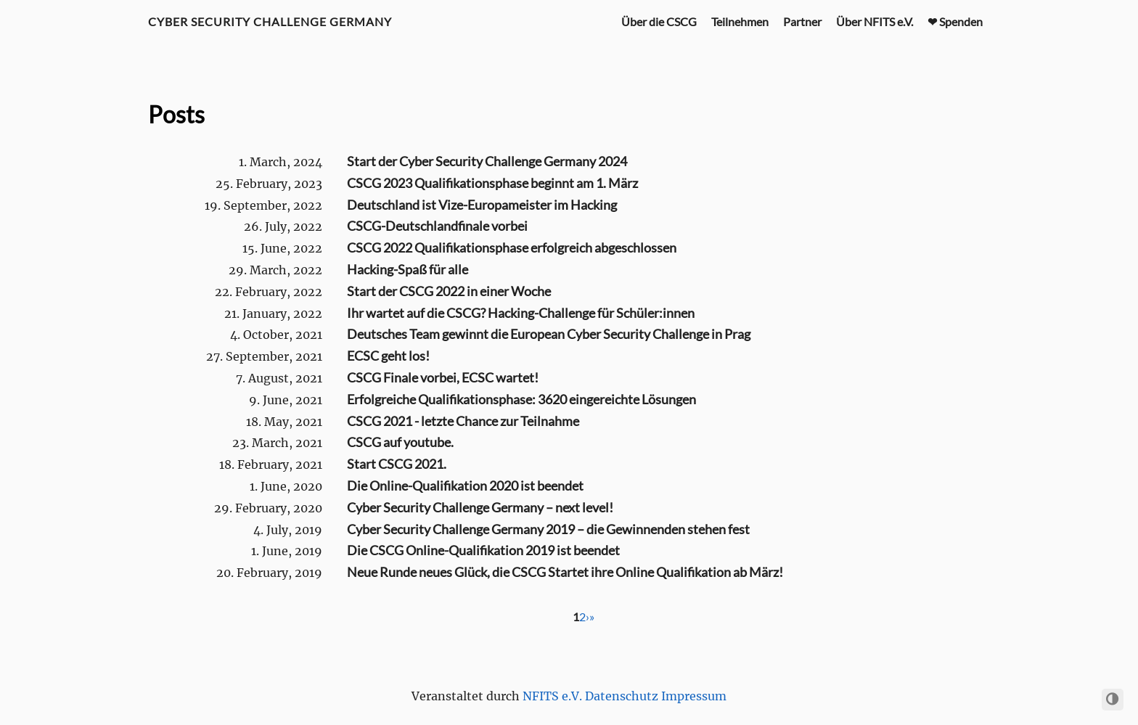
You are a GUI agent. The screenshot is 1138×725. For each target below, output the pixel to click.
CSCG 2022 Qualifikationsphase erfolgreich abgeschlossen (511, 247)
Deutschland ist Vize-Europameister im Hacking (482, 205)
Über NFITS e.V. (874, 21)
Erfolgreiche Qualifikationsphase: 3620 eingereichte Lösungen (521, 399)
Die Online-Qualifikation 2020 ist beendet (465, 485)
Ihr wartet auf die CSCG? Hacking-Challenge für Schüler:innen (521, 313)
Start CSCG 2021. (396, 464)
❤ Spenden (955, 21)
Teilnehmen (740, 21)
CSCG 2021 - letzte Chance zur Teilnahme (463, 421)
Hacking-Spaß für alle (407, 269)
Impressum (693, 696)
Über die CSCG (659, 21)
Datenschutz (621, 696)
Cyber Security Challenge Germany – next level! (480, 507)
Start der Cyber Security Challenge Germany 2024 (487, 161)
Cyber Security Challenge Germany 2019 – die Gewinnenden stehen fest (548, 529)
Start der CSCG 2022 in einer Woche (449, 291)
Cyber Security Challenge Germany (270, 21)
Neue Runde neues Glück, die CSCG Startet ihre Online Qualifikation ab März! (565, 572)
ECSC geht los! (388, 356)
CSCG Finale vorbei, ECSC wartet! (443, 377)
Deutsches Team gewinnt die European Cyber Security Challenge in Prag (548, 334)
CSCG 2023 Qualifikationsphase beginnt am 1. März (492, 183)
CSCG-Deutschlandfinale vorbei (437, 226)
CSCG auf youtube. (400, 442)
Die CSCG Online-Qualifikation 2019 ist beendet (483, 550)
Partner (802, 21)
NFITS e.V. (552, 696)
